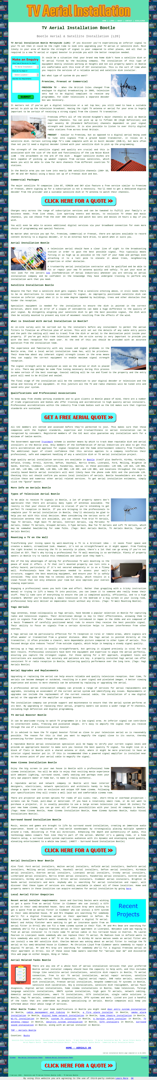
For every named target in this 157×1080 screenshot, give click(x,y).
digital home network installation (63, 1015)
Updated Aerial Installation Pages (59, 1057)
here (128, 888)
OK (132, 1078)
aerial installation (101, 888)
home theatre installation (116, 1015)
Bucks (27, 1035)
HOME (104, 21)
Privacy (144, 1057)
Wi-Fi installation (22, 1019)
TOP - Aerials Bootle (23, 1030)
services (80, 479)
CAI (48, 273)
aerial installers (50, 472)
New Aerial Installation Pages (30, 1057)
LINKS (111, 21)
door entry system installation (126, 1009)
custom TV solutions (63, 1019)
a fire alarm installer (98, 1012)
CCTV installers (109, 1022)
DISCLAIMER (140, 21)
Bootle (91, 460)
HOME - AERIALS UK (78, 1047)
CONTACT (128, 21)
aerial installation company (48, 688)
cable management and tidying (46, 1012)
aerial (101, 882)
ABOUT (119, 21)
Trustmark (47, 442)
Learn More (122, 1078)
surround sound (82, 825)
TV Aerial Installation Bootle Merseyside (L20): (41, 43)
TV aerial (109, 46)
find (20, 866)
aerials (98, 475)
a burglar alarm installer (110, 1019)
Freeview (53, 117)
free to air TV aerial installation (73, 975)
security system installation (64, 1022)
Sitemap (13, 1057)
